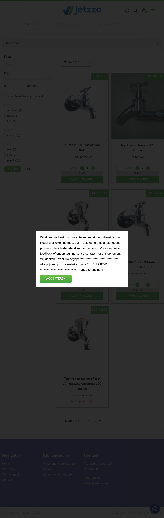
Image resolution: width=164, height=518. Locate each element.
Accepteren (56, 278)
